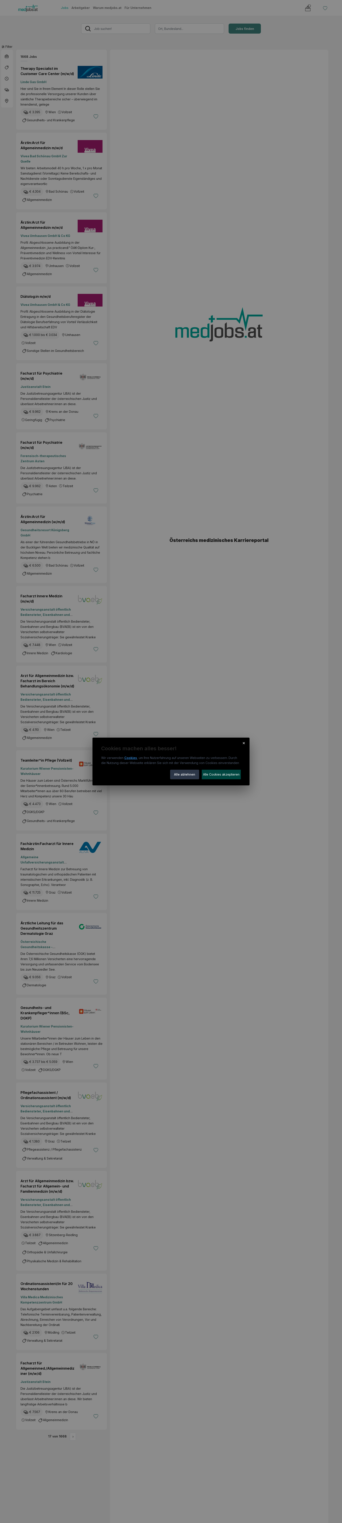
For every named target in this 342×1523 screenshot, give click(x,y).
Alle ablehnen (184, 774)
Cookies (130, 758)
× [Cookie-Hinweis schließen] (243, 742)
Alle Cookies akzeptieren (221, 774)
